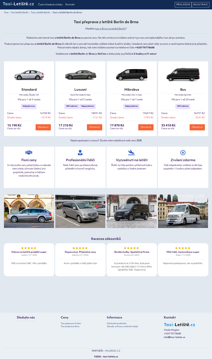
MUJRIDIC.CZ (112, 351)
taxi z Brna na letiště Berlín (110, 29)
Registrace (200, 5)
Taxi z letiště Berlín (40, 13)
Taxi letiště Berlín (19, 13)
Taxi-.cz (18, 4)
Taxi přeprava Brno (70, 327)
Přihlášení (183, 5)
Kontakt (70, 5)
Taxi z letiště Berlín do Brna (67, 13)
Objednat (43, 127)
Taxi (6, 13)
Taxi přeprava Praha (71, 324)
